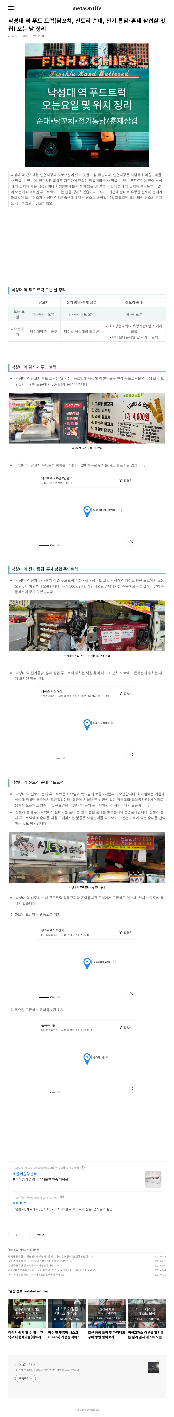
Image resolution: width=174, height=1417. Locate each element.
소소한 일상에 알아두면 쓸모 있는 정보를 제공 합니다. (47, 1370)
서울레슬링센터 (25, 1173)
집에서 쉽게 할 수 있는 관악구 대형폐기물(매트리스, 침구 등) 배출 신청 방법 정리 (49, 1256)
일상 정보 (14, 1249)
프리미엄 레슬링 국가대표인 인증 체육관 (40, 1179)
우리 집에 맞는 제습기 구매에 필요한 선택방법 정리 (34, 1274)
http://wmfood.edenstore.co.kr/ (35, 1197)
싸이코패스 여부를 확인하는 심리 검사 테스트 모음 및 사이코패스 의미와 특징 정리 (50, 1270)
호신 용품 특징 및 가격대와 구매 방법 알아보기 (32, 1265)
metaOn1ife (87, 8)
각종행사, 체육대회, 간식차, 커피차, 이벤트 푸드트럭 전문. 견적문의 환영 (63, 1209)
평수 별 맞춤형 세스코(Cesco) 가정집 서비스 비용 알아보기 (38, 1261)
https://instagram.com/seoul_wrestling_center (46, 1167)
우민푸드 (20, 1203)
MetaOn (94, 1409)
